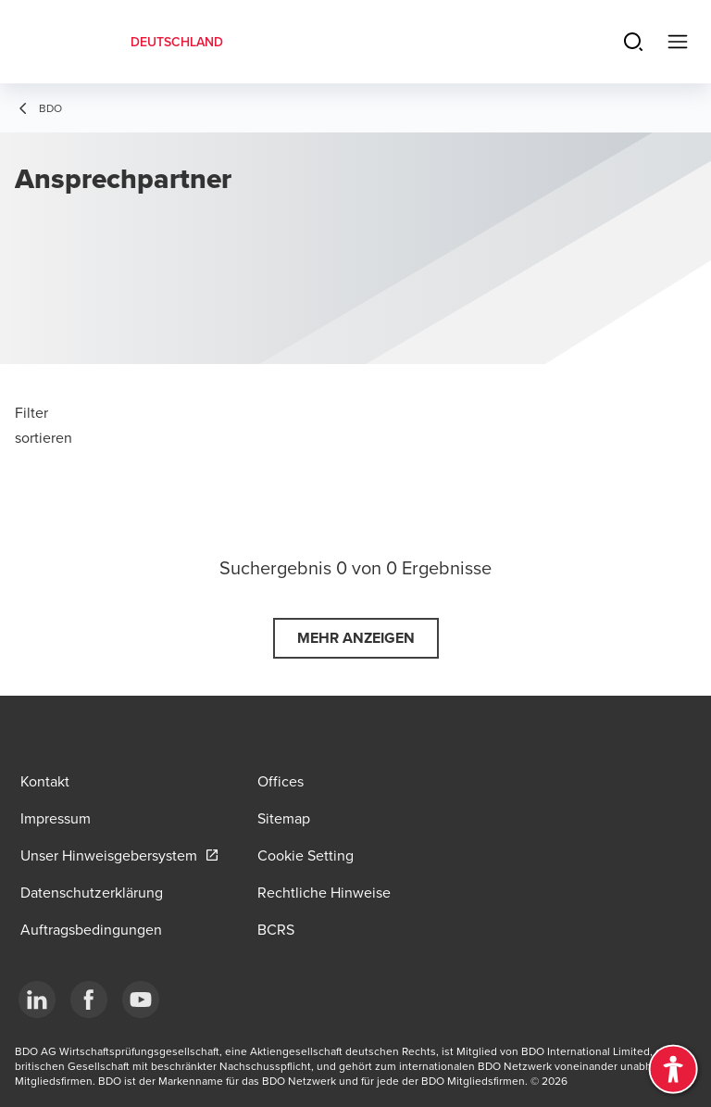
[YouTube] (140, 999)
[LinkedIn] (37, 999)
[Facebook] (89, 999)
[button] (356, 638)
